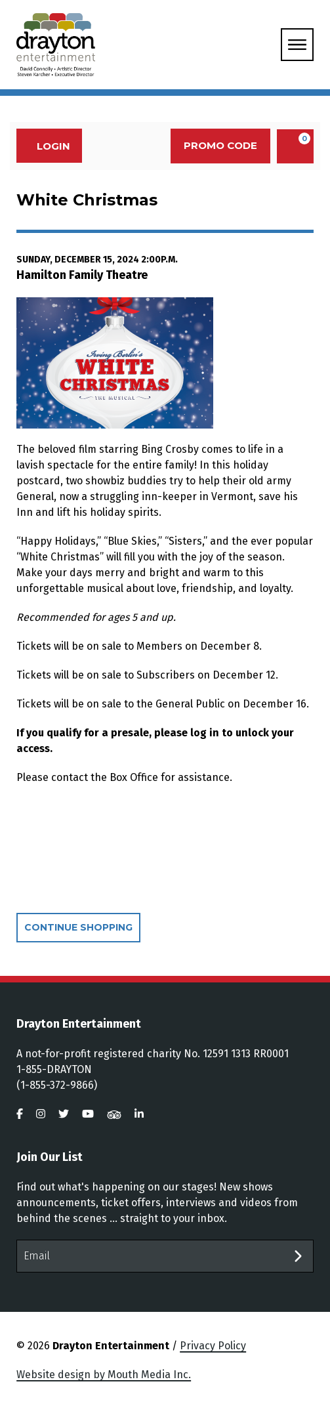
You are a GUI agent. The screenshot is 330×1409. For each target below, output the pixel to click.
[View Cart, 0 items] (295, 146)
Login (46, 146)
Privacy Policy (213, 1345)
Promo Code (220, 145)
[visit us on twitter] (63, 1114)
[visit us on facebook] (19, 1114)
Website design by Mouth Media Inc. (103, 1374)
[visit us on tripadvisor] (114, 1114)
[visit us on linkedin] (139, 1114)
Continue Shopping (78, 927)
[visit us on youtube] (88, 1114)
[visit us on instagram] (40, 1114)
